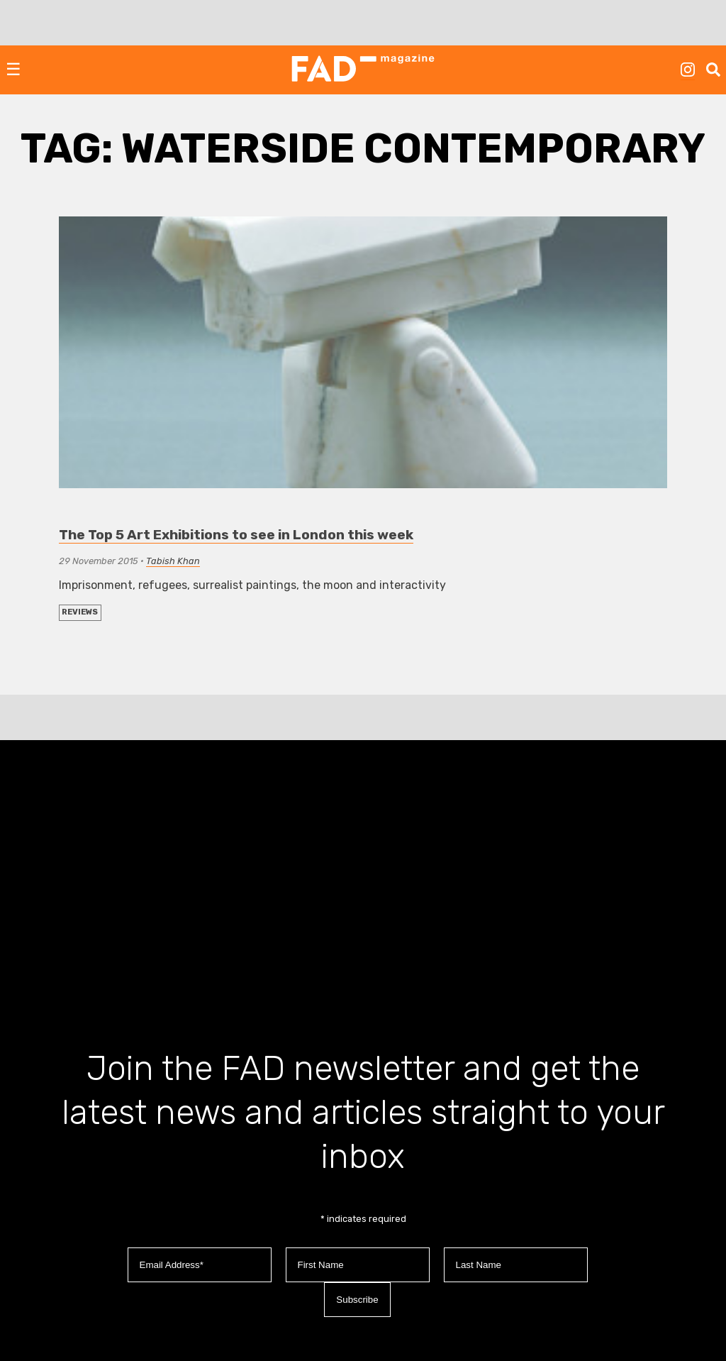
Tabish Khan (173, 561)
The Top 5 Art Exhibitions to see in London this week (236, 535)
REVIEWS (80, 612)
